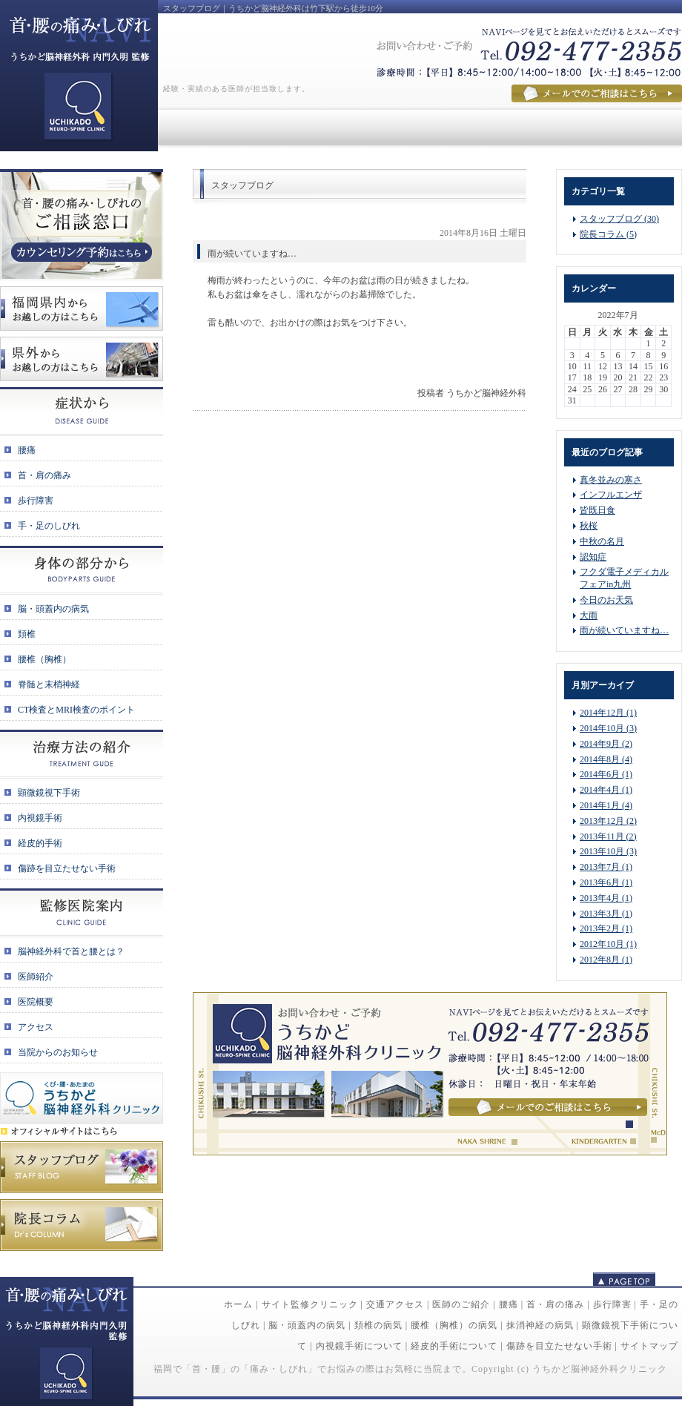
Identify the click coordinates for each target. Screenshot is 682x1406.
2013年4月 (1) (606, 898)
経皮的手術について (454, 1346)
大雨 (588, 615)
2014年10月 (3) (608, 728)
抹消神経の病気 (540, 1325)
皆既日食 (597, 510)
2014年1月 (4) (606, 805)
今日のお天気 (606, 600)
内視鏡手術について (359, 1346)
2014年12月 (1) (608, 712)
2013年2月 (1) (606, 928)
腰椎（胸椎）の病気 (454, 1325)
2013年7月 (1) (606, 867)
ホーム (238, 1304)
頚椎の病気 (378, 1325)
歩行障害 (612, 1304)
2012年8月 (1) (606, 959)
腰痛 (508, 1304)
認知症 (593, 557)
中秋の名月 (602, 541)
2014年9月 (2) (606, 744)
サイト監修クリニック (310, 1304)
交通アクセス (395, 1304)
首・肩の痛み (555, 1304)
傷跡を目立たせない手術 (559, 1346)
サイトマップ (649, 1346)
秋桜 (588, 526)
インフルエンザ (611, 494)
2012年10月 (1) (608, 944)
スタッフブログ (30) (619, 219)
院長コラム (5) (608, 234)
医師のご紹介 (461, 1304)
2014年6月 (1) (606, 774)
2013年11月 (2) (608, 836)
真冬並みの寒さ (611, 480)
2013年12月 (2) (608, 821)
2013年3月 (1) (606, 913)
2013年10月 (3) (608, 851)
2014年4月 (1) (606, 790)
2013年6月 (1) (606, 882)
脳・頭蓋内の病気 (306, 1325)
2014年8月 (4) (606, 759)
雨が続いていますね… (624, 630)
